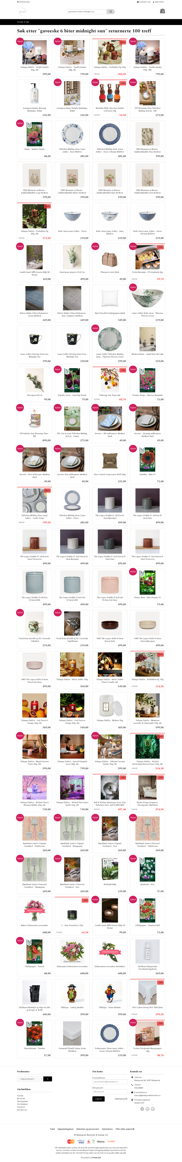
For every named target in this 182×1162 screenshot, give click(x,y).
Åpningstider (22, 1101)
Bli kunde (21, 1098)
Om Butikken (22, 1104)
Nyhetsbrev (107, 1129)
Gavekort (21, 1107)
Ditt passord (97, 1088)
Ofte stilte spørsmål (125, 1129)
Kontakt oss (22, 1110)
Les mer (123, 1153)
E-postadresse (98, 1078)
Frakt (52, 1129)
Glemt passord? (121, 1099)
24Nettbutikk (96, 1158)
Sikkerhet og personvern (87, 1129)
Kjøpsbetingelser (66, 1129)
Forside (20, 22)
